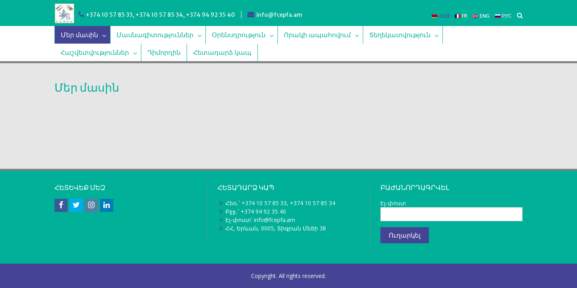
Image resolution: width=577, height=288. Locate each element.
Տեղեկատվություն (399, 34)
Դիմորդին (164, 52)
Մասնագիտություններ (155, 34)
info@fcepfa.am (279, 14)
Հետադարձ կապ (222, 52)
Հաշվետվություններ (94, 52)
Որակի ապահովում (317, 34)
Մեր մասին (79, 34)
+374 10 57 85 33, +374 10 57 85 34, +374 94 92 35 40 (160, 14)
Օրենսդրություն (238, 34)
